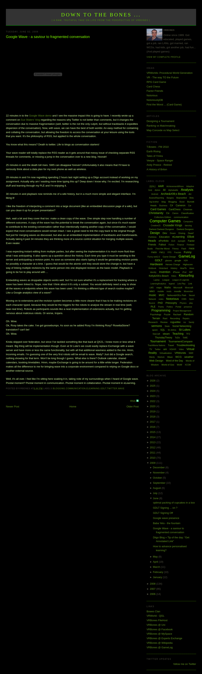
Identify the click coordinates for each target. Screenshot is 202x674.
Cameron (180, 205)
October (158, 477)
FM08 (191, 248)
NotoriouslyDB (155, 99)
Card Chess (153, 86)
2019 (153, 411)
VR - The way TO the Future (163, 77)
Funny (188, 252)
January (158, 577)
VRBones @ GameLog (160, 647)
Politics (169, 307)
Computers (188, 222)
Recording (175, 318)
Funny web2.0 (154, 257)
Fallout (162, 244)
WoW (179, 365)
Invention (164, 272)
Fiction (171, 245)
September (159, 482)
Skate (167, 326)
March (157, 566)
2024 (153, 390)
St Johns (172, 330)
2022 (153, 401)
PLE (153, 306)
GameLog (187, 256)
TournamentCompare (180, 341)
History (174, 268)
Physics (183, 303)
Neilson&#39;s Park (176, 295)
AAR (161, 186)
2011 (153, 452)
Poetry (161, 307)
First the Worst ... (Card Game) (164, 104)
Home (72, 406)
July (155, 493)
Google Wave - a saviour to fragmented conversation (48, 37)
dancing (188, 225)
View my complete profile (164, 57)
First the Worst (162, 248)
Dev (165, 233)
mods (168, 291)
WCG (178, 356)
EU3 (173, 241)
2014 (153, 437)
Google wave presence (166, 518)
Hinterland (163, 268)
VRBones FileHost (157, 620)
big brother (154, 202)
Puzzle (167, 314)
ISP (191, 272)
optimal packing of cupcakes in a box (174, 502)
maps (159, 287)
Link (190, 283)
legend (172, 284)
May (155, 556)
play (191, 303)
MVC (162, 295)
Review (163, 322)
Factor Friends (155, 90)
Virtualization (166, 353)
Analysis (187, 190)
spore (155, 330)
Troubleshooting (186, 345)
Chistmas (187, 209)
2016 (153, 426)
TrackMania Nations (156, 345)
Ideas (191, 268)
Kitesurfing (186, 275)
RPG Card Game (156, 81)
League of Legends (180, 280)
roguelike (175, 322)
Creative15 (155, 225)
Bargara (170, 198)
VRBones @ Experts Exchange (164, 638)
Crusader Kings (172, 225)
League (166, 280)
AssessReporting (156, 198)
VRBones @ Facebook (160, 629)
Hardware (156, 264)
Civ (167, 213)
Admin (157, 190)
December (159, 467)
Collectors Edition (162, 217)
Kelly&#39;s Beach (159, 276)
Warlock (161, 357)
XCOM (188, 365)
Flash (183, 249)
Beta (192, 198)
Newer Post (12, 406)
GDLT (103, 388)
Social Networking (181, 326)
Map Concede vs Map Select (163, 130)
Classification (187, 213)
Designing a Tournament (160, 121)
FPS (169, 252)
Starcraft (156, 334)
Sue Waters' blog (30, 119)
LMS (152, 288)
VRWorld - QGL (156, 615)
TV (150, 349)
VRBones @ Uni (156, 624)
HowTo (183, 268)
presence (188, 307)
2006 (153, 594)
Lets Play (181, 284)
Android (154, 194)
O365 (183, 299)
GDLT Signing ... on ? (165, 507)
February (158, 572)
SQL (162, 329)
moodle (177, 291)
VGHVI (172, 349)
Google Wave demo (40, 115)
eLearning (93, 388)
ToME (185, 338)
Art (190, 194)
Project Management (182, 311)
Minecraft (189, 288)
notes (161, 299)
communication (76, 388)
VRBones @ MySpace (159, 633)
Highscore (188, 264)
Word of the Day (174, 360)
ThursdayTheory (163, 337)
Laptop (156, 280)
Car (189, 205)
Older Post (132, 406)
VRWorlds (180, 352)
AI (164, 189)
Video (181, 349)
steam (166, 333)
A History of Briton (157, 169)
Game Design (169, 257)
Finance (180, 245)
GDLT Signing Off (163, 512)
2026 (153, 380)
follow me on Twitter (184, 664)
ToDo (177, 337)
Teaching (177, 333)
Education (164, 237)
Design (155, 233)
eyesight (181, 241)
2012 (153, 447)
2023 (153, 396)
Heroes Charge (173, 264)
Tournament (158, 341)
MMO (152, 291)
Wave (121, 388)
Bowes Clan (153, 611)
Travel (171, 345)
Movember (188, 291)
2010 (153, 457)
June (156, 498)
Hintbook (152, 268)
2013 (153, 442)
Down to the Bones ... (101, 15)
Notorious (152, 95)
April (156, 561)
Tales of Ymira (155, 155)
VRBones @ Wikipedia (160, 642)
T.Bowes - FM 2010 (158, 146)
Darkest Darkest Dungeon (161, 229)
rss (184, 322)
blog (164, 202)
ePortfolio (164, 240)
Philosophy (171, 303)
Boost (182, 202)
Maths (167, 287)
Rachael (177, 314)
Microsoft (177, 287)
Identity (153, 272)
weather (188, 356)
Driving (182, 233)
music (152, 295)
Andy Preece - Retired (159, 164)
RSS (133, 400)
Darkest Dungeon (185, 229)
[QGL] (152, 186)
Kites (173, 276)
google (178, 260)
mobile (160, 291)
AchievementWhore (175, 186)
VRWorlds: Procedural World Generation (170, 72)
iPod (184, 272)
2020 (153, 406)
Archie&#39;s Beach (173, 193)
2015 (153, 432)
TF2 (188, 334)
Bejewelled (181, 198)
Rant (165, 318)
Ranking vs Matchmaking (161, 125)
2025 (153, 385)
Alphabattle (173, 190)
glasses (168, 260)
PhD (160, 302)
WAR (191, 353)
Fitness (175, 249)
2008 (153, 583)
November (159, 472)
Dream (173, 233)
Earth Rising (154, 151)
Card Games (158, 209)
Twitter (112, 388)
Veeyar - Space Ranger (160, 160)
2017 (153, 421)
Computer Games (165, 221)
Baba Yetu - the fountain (166, 523)
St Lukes (184, 329)
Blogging (59, 388)
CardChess (174, 209)
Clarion (175, 213)
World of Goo (167, 365)
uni (165, 349)
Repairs (186, 318)
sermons (156, 326)
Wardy (152, 357)
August (157, 488)
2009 (153, 462)
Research (153, 322)
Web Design (156, 360)
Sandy (191, 322)
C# (171, 205)
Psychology (155, 314)
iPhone (176, 272)
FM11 (162, 252)
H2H (186, 260)
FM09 (154, 252)
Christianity (156, 213)
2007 (153, 588)
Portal (178, 307)
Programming (160, 310)
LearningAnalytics (158, 284)
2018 (153, 416)
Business (163, 205)
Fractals (177, 252)
